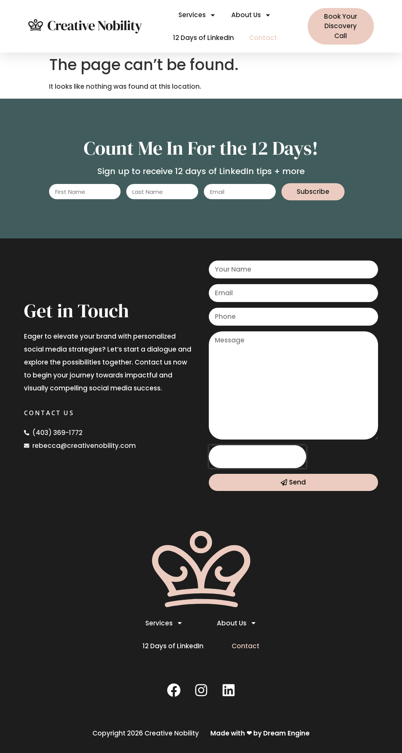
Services (197, 15)
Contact (263, 37)
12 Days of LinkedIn (203, 37)
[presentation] (257, 456)
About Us (251, 15)
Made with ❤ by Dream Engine (260, 733)
